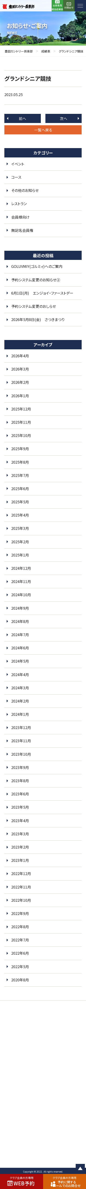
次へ (63, 118)
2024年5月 (20, 661)
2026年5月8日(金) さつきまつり (37, 319)
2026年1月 (20, 395)
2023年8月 (20, 780)
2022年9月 (20, 913)
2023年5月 (20, 807)
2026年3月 (20, 369)
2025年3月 (20, 528)
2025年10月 (21, 435)
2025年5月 (20, 501)
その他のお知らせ (25, 190)
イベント (17, 164)
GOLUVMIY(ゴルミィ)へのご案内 (36, 266)
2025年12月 (21, 409)
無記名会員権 (22, 230)
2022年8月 (20, 926)
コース (16, 177)
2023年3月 (20, 833)
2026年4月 (20, 355)
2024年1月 (20, 714)
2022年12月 (21, 873)
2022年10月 (21, 900)
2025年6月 (20, 488)
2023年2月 (20, 847)
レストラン (19, 203)
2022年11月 (21, 887)
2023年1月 (20, 860)
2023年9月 (20, 767)
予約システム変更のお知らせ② (35, 279)
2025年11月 (21, 422)
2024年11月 (21, 581)
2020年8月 (20, 980)
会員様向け (20, 217)
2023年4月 (20, 820)
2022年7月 (20, 940)
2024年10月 (21, 594)
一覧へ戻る (43, 130)
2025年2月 (20, 541)
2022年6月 (20, 953)
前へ (22, 118)
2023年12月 (21, 727)
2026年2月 (20, 382)
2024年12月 (21, 568)
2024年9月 (20, 608)
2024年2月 (20, 701)
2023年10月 (21, 754)
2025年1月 (20, 555)
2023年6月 (20, 794)
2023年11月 (21, 740)
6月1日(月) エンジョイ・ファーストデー (42, 293)
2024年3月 (20, 687)
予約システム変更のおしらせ (33, 306)
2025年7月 (20, 475)
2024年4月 (20, 674)
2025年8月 (20, 462)
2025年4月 (20, 515)
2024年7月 (20, 634)
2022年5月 (20, 966)
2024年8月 (20, 621)
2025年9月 (20, 448)
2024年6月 (20, 648)
